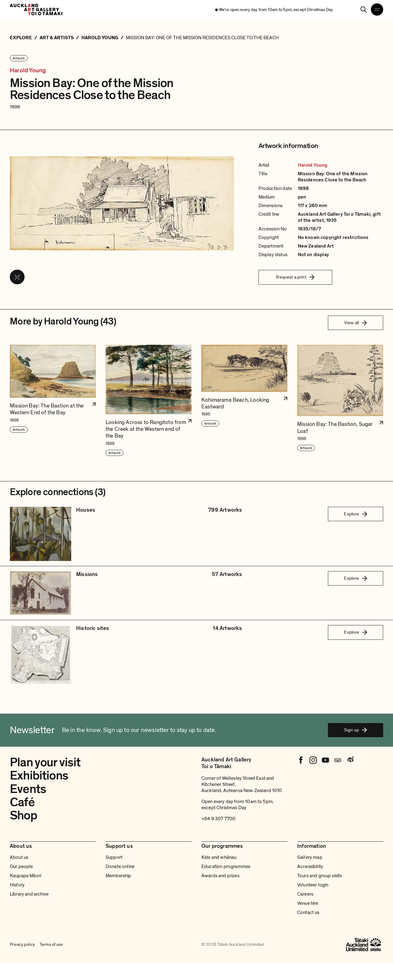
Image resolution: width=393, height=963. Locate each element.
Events (28, 789)
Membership (118, 875)
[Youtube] (325, 760)
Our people (21, 866)
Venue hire (307, 903)
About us (19, 857)
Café (22, 802)
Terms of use (51, 944)
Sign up (355, 730)
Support (114, 857)
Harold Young (28, 70)
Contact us (308, 912)
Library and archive (29, 894)
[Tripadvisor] (337, 760)
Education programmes (225, 866)
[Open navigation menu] (377, 9)
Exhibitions (39, 775)
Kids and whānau (218, 857)
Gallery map (309, 857)
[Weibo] (350, 760)
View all (355, 323)
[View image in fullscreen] (17, 277)
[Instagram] (313, 760)
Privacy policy (22, 944)
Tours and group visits (319, 875)
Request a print (295, 277)
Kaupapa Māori (25, 875)
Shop (23, 815)
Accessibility (310, 866)
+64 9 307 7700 (218, 818)
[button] (53, 401)
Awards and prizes (220, 875)
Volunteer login (312, 884)
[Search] (363, 9)
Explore (355, 514)
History (17, 884)
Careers (305, 894)
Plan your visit (45, 762)
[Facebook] (301, 760)
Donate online (120, 866)
